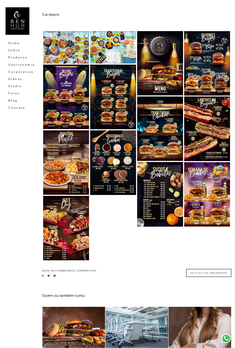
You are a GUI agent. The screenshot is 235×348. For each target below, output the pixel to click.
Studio (15, 86)
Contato (16, 107)
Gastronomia (21, 64)
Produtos (17, 57)
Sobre (14, 50)
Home (14, 43)
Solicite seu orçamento (208, 273)
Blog (13, 100)
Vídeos (15, 79)
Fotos (14, 93)
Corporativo (21, 72)
